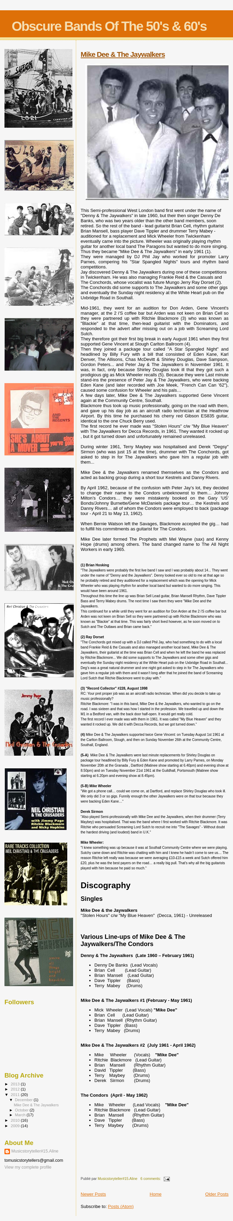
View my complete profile (27, 1167)
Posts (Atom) (121, 1206)
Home (156, 1194)
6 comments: (151, 1179)
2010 (16, 1120)
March (21, 1115)
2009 (16, 1125)
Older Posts (217, 1194)
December (24, 1100)
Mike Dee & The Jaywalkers (123, 54)
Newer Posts (93, 1194)
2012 (16, 1089)
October (22, 1110)
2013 (16, 1084)
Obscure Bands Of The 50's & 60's (109, 26)
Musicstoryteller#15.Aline (34, 1151)
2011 (16, 1094)
